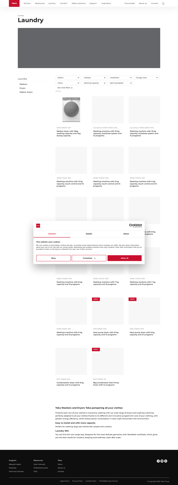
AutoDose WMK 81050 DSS (105, 128)
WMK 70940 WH (137, 178)
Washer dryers (26, 92)
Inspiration (106, 3)
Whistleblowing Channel (108, 481)
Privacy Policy (77, 481)
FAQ (35, 471)
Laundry (52, 3)
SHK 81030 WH (99, 329)
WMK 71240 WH (64, 178)
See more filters (64, 88)
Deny (53, 258)
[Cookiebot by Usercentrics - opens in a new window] (131, 225)
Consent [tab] (52, 234)
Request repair (15, 464)
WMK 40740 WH (137, 278)
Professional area (41, 468)
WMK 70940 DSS (101, 178)
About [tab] (126, 234)
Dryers (22, 88)
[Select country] (168, 3)
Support (93, 3)
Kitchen (27, 3)
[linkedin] (165, 461)
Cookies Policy (91, 481)
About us (143, 3)
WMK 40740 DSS (101, 278)
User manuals (39, 464)
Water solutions (79, 3)
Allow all (124, 258)
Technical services (16, 471)
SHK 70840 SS (99, 379)
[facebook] (158, 461)
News (60, 464)
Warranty (12, 468)
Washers (23, 84)
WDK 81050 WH (64, 128)
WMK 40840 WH (64, 278)
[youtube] (162, 461)
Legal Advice (64, 481)
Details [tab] (89, 234)
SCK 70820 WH (63, 379)
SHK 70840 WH (137, 329)
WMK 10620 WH (64, 329)
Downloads (130, 3)
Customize (89, 258)
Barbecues (40, 3)
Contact (154, 3)
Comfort (63, 3)
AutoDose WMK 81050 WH (142, 128)
